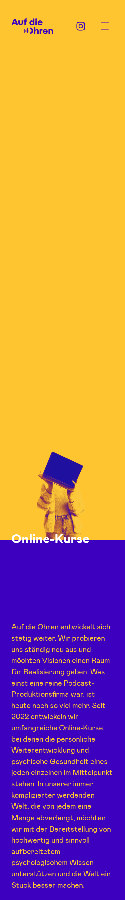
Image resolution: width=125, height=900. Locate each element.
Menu (105, 26)
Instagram (81, 26)
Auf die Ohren (32, 26)
